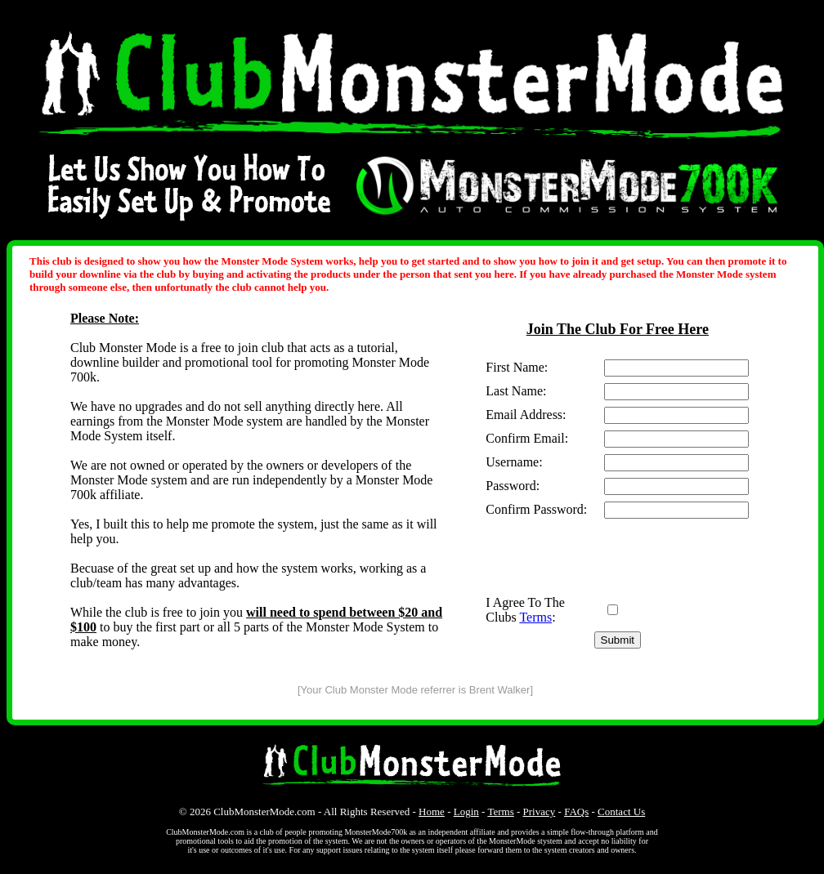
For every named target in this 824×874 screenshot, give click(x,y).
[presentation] (610, 557)
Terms (535, 617)
